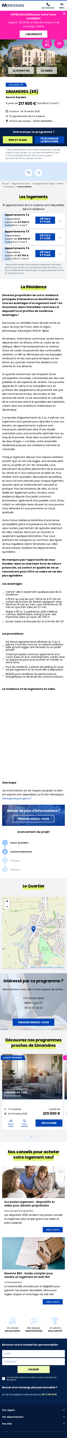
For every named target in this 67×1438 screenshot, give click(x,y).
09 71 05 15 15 (49, 1394)
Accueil (5, 184)
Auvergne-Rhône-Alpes (44, 184)
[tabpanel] (32, 1093)
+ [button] (7, 901)
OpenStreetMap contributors (51, 967)
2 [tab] (33, 1137)
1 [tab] (31, 1137)
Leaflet (33, 967)
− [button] (7, 907)
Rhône (60, 184)
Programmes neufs (21, 184)
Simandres (9, 187)
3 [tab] (36, 1137)
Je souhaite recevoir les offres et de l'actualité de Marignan (31, 1378)
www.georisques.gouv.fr (16, 798)
